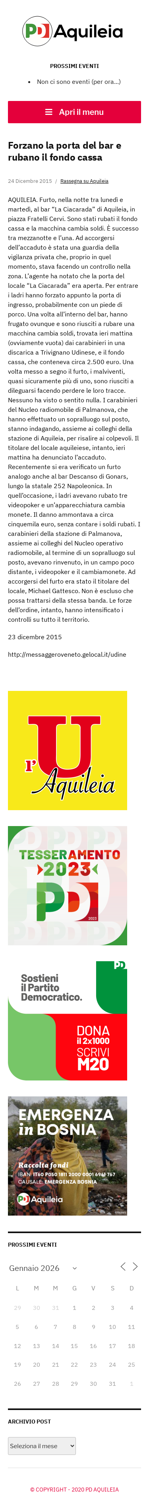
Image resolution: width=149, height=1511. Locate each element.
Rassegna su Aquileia (84, 181)
